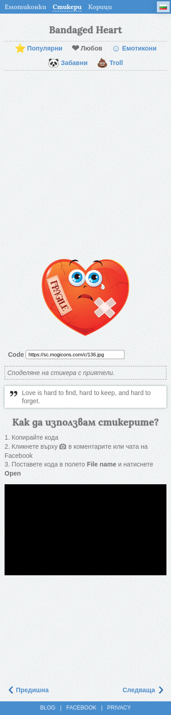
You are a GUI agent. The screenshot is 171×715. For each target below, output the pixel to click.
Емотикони (133, 48)
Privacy (119, 708)
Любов (87, 48)
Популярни (38, 48)
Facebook (81, 708)
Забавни (68, 63)
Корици (100, 7)
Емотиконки (26, 7)
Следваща (143, 690)
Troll (110, 63)
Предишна (28, 690)
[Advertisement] (85, 165)
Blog (47, 708)
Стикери (67, 7)
